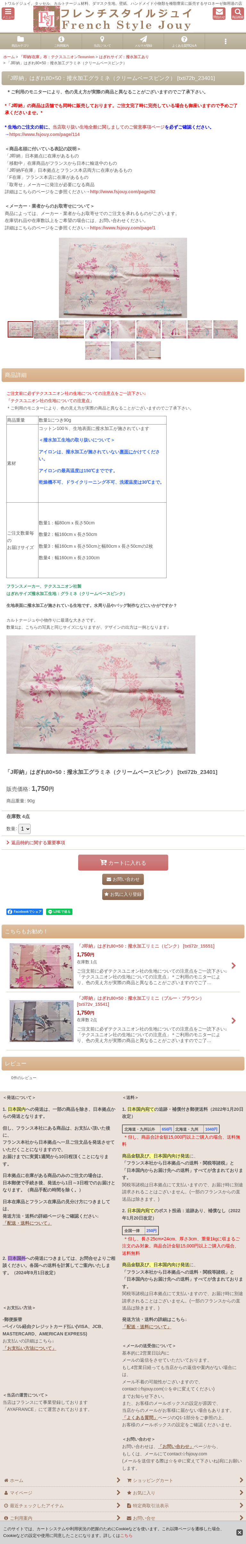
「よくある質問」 (140, 1417)
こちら (126, 1535)
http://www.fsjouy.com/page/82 (122, 191)
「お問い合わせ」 (176, 1446)
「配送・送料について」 (27, 1223)
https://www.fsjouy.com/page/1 (122, 227)
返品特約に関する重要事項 (35, 842)
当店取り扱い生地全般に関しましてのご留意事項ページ (109, 127)
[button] (8, 13)
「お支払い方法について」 (29, 1348)
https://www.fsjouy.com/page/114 (44, 134)
